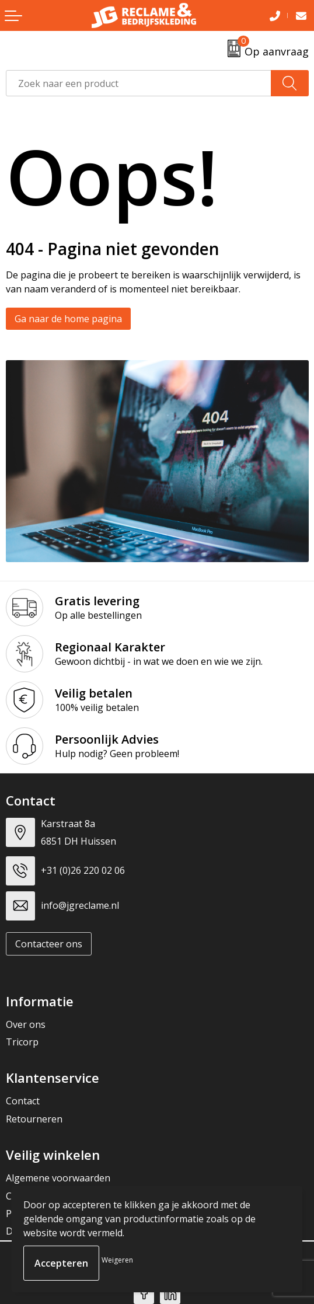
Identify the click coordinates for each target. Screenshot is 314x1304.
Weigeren (117, 1260)
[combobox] (138, 83)
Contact (23, 1100)
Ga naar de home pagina (68, 318)
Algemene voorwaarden (58, 1177)
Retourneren (34, 1119)
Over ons (26, 1024)
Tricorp (22, 1041)
